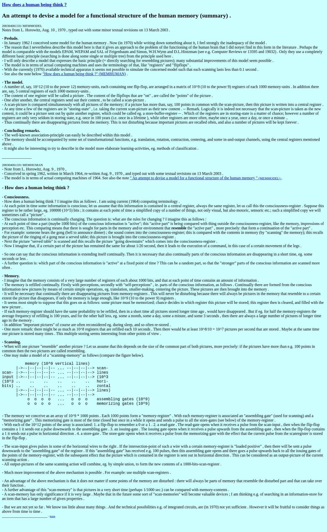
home (52, 526)
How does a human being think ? (34, 4)
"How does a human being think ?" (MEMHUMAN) (84, 74)
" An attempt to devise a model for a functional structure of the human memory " (205, 178)
